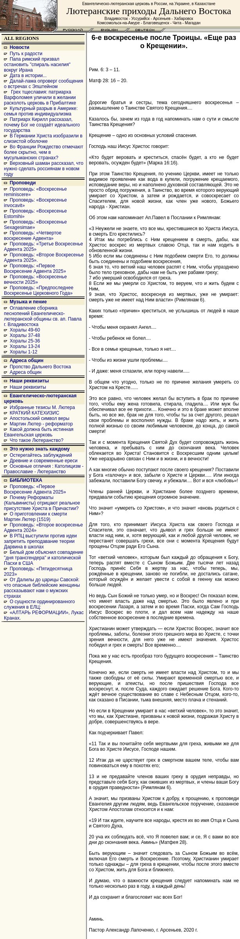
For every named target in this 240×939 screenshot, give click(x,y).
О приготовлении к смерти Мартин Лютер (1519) (35, 516)
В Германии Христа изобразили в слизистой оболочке (43, 138)
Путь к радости (26, 53)
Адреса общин (26, 360)
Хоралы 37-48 (25, 335)
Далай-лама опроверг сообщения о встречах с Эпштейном (43, 83)
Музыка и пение (28, 302)
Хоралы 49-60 (25, 330)
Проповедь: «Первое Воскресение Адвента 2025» (35, 268)
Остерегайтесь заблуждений (41, 455)
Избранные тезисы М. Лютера (42, 407)
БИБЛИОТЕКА (26, 480)
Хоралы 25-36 (25, 341)
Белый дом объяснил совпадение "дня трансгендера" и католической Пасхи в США (43, 558)
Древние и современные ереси (44, 460)
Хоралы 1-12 (24, 352)
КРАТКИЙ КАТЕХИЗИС (35, 413)
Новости (19, 47)
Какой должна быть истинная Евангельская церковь (38, 432)
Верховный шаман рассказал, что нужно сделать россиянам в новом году (43, 168)
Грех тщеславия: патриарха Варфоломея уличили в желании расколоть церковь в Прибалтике (40, 97)
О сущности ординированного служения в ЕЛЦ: (39, 604)
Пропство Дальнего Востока (40, 366)
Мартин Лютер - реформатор (41, 424)
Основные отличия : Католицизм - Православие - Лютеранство (43, 468)
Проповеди (23, 183)
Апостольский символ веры (39, 418)
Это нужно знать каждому (40, 449)
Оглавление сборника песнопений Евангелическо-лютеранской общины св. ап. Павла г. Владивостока (43, 316)
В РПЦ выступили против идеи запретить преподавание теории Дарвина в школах (40, 541)
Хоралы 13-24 (25, 346)
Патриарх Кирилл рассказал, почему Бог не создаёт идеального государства (42, 125)
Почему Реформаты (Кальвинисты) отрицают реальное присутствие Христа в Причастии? (42, 503)
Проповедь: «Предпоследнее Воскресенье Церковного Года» (38, 290)
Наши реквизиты (29, 381)
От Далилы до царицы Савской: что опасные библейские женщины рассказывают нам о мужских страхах (42, 588)
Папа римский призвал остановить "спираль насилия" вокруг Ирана (37, 64)
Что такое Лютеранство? (36, 440)
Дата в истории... (28, 75)
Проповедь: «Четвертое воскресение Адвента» (32, 235)
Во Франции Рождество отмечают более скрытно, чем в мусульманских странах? (43, 152)
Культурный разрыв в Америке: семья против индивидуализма (41, 111)
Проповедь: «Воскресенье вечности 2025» (35, 279)
